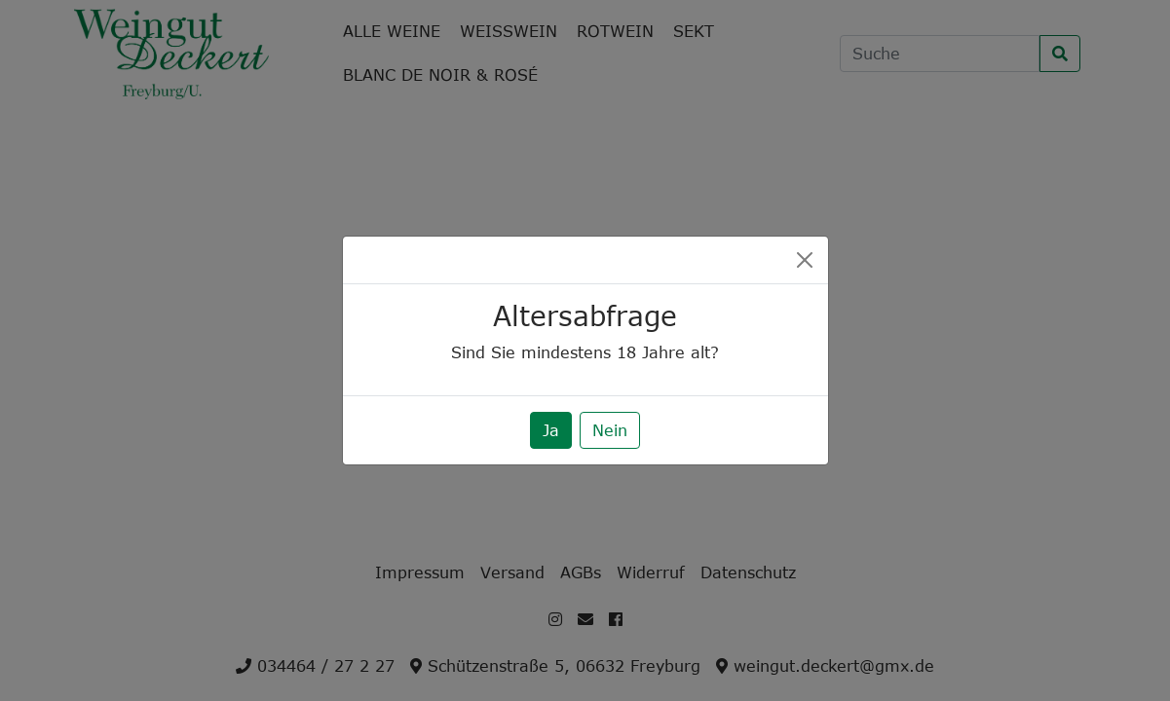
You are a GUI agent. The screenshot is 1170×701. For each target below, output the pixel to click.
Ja (551, 430)
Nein (609, 430)
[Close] (804, 260)
